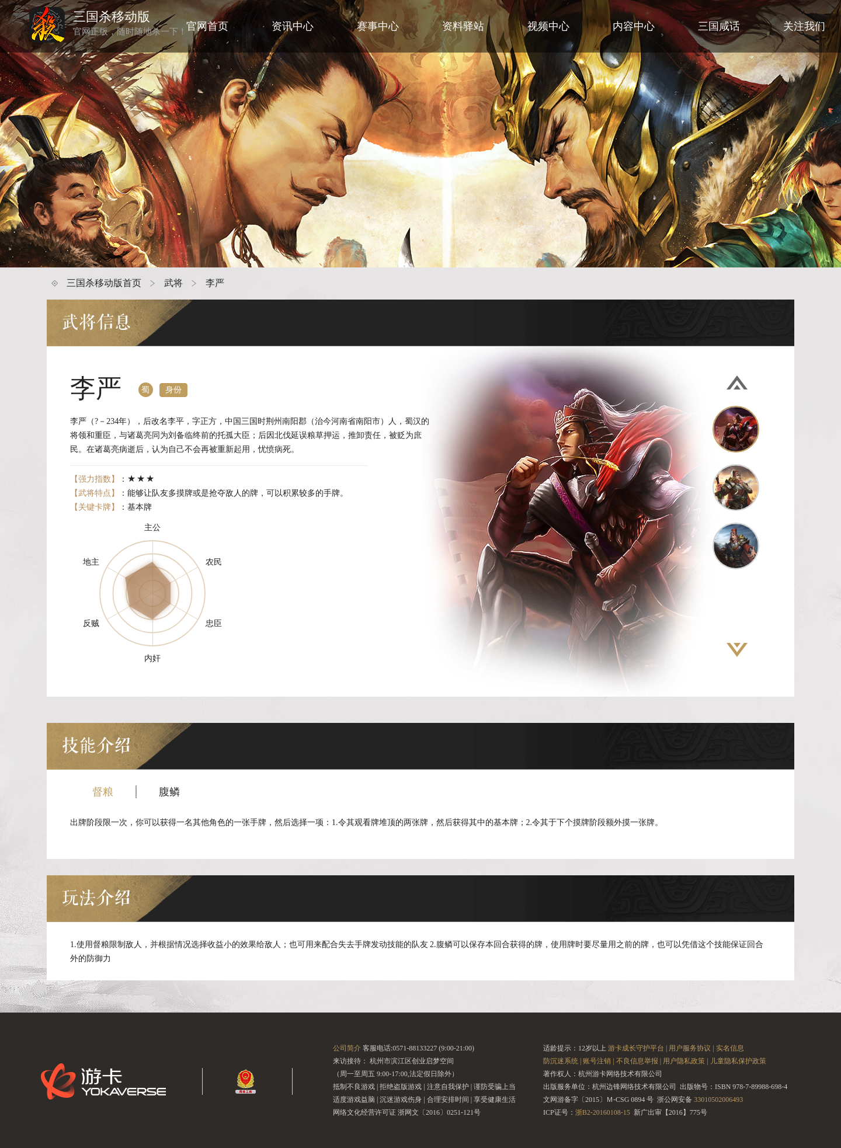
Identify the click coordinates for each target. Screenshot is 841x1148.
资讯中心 (293, 26)
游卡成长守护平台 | (637, 1048)
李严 (215, 283)
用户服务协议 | (691, 1048)
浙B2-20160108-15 (602, 1112)
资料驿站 (463, 26)
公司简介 (347, 1048)
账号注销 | (598, 1061)
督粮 (102, 792)
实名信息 (730, 1048)
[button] (737, 382)
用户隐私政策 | (685, 1061)
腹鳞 (169, 792)
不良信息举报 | (638, 1061)
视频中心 (548, 26)
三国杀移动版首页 (104, 283)
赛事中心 (378, 26)
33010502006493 (718, 1099)
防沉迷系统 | (562, 1061)
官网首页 (207, 26)
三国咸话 (719, 26)
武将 (173, 283)
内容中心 (634, 26)
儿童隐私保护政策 (738, 1061)
